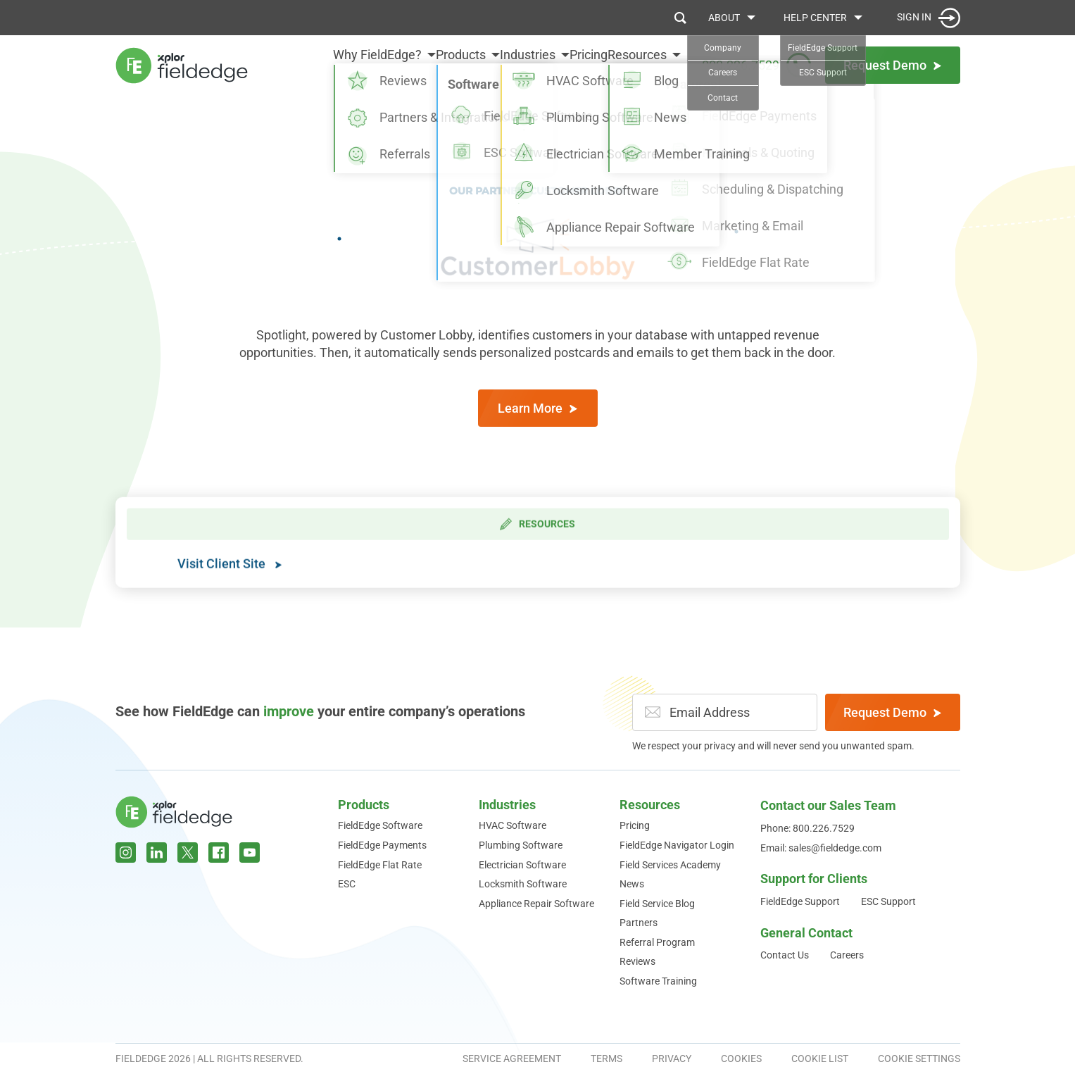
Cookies (741, 1058)
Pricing (571, 64)
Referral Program (657, 942)
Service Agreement (512, 1058)
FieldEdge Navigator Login (677, 845)
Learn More (537, 408)
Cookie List (819, 1058)
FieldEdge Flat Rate (380, 864)
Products (408, 64)
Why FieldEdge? (307, 64)
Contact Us (784, 955)
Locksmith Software (523, 883)
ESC (347, 883)
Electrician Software (522, 864)
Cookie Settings (919, 1058)
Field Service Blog (657, 903)
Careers (847, 955)
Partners (639, 922)
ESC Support (888, 901)
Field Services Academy (670, 864)
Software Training (658, 981)
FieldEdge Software (380, 825)
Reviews (637, 961)
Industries (492, 64)
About (724, 17)
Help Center (815, 17)
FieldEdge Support (800, 901)
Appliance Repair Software (536, 903)
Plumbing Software (520, 845)
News (632, 883)
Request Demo (892, 712)
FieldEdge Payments (382, 845)
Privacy (671, 1058)
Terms (606, 1058)
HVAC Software (512, 825)
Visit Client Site (229, 577)
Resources (637, 64)
